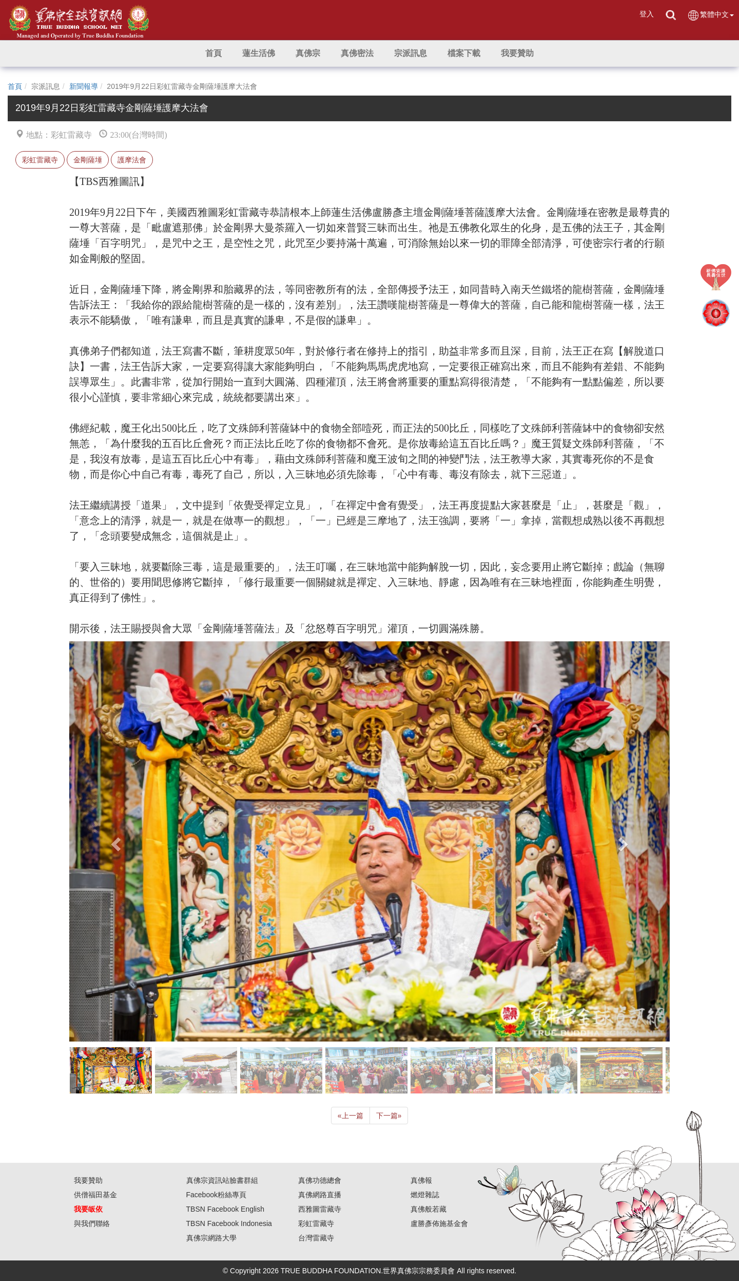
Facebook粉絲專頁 (216, 1195)
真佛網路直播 (319, 1195)
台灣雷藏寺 (316, 1238)
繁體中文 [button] (710, 15)
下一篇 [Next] (389, 1115)
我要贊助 (88, 1180)
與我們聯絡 (92, 1223)
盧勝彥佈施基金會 (439, 1223)
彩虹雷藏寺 (40, 160)
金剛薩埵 (87, 160)
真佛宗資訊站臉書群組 (222, 1180)
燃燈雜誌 (425, 1195)
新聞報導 (83, 86)
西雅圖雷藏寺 (319, 1209)
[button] (258, 53)
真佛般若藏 (428, 1209)
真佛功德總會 (319, 1180)
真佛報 (421, 1180)
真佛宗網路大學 (211, 1238)
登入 (646, 14)
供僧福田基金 (95, 1195)
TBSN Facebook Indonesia (229, 1223)
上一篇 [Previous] (350, 1115)
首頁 (15, 86)
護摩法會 (132, 160)
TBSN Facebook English (225, 1209)
